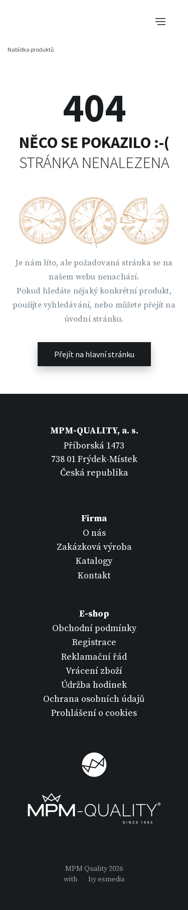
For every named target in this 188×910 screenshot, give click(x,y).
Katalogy (94, 561)
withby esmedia (94, 879)
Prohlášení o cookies (94, 713)
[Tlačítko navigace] (160, 20)
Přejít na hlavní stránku (94, 354)
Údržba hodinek (94, 685)
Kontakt (94, 575)
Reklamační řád (94, 657)
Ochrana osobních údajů (94, 699)
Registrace (94, 642)
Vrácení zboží (94, 671)
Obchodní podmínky (94, 628)
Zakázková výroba (94, 547)
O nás (94, 533)
